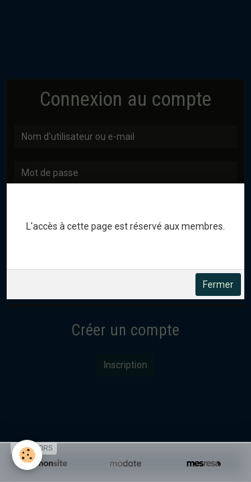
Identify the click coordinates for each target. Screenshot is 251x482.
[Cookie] (27, 455)
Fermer (218, 284)
